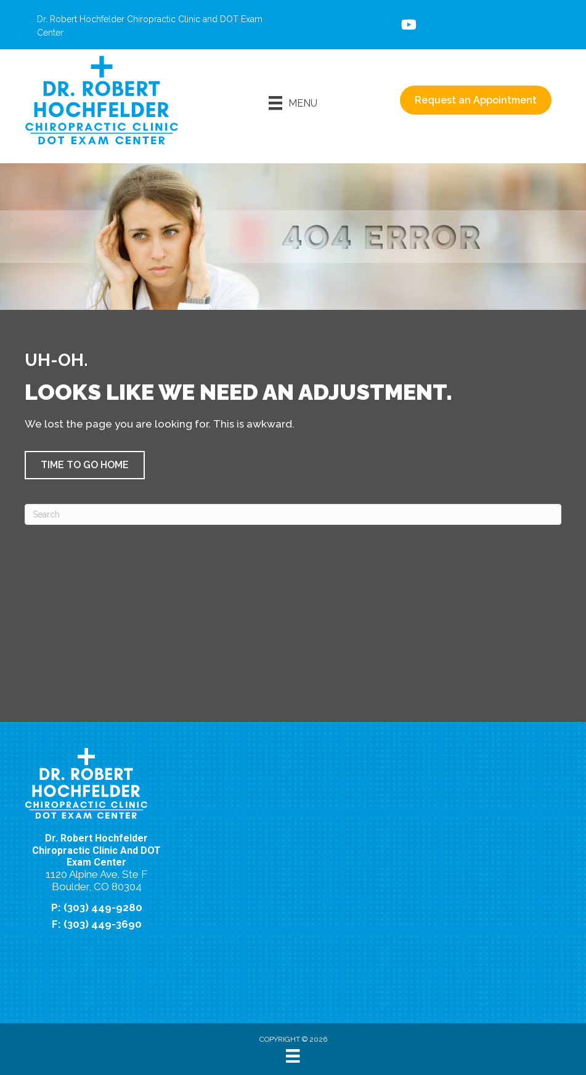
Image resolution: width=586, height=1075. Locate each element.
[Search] (293, 514)
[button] (85, 465)
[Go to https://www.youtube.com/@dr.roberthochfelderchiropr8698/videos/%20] (408, 26)
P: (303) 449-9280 (96, 907)
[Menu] (293, 103)
